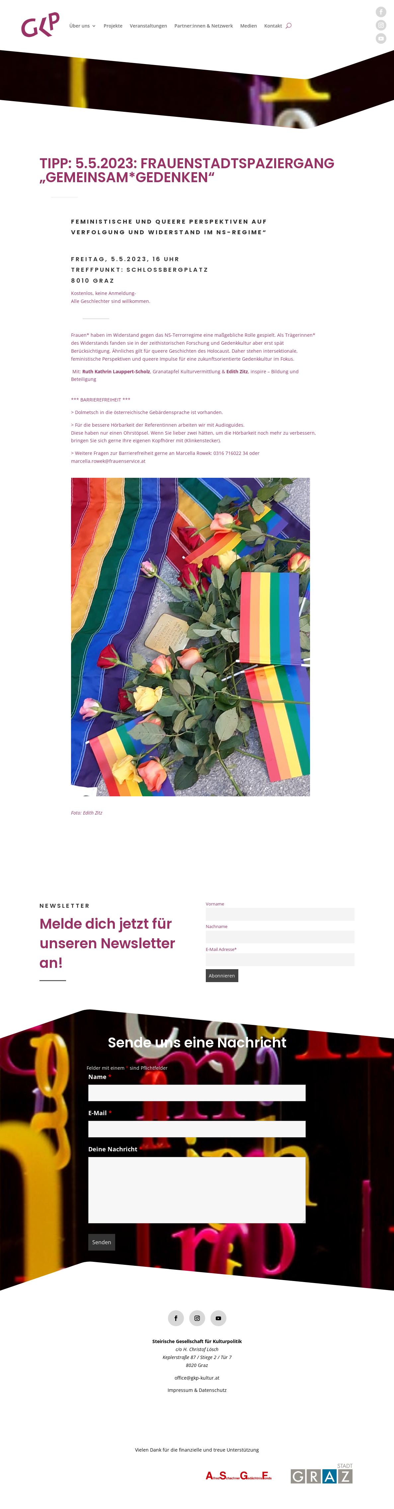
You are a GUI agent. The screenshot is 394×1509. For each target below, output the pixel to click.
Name (100, 1082)
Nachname (216, 926)
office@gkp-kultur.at (197, 1378)
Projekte (113, 26)
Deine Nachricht (115, 1154)
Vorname (215, 904)
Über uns (79, 26)
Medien (248, 26)
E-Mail (100, 1118)
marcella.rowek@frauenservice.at (108, 461)
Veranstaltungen (148, 26)
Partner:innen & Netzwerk (203, 26)
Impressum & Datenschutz (197, 1390)
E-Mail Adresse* (221, 949)
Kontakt (273, 26)
